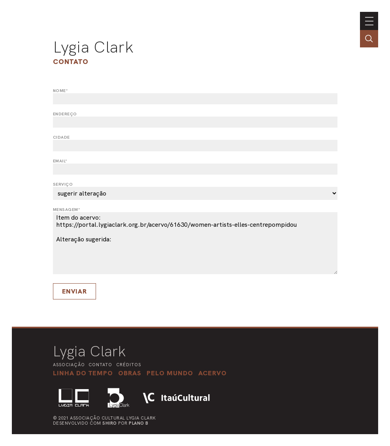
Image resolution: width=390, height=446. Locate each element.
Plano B (139, 423)
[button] (170, 373)
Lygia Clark (93, 47)
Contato (71, 61)
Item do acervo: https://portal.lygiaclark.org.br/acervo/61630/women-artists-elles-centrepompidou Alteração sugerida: (195, 243)
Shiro (109, 423)
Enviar (74, 291)
